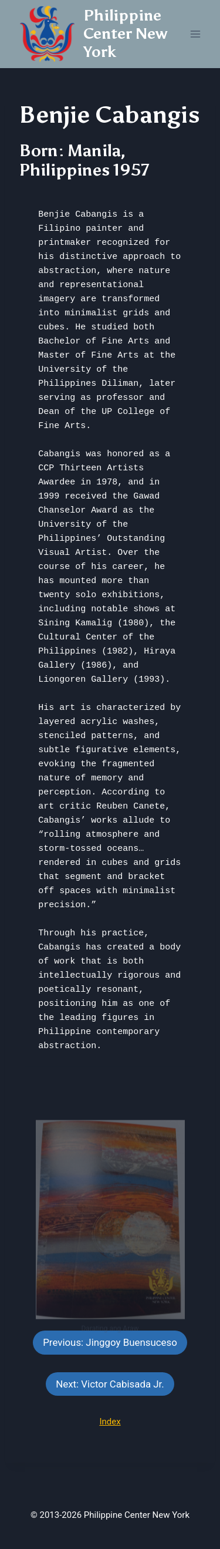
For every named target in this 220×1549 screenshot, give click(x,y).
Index (109, 1421)
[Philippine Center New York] (99, 34)
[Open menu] (195, 34)
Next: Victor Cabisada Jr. (110, 1384)
